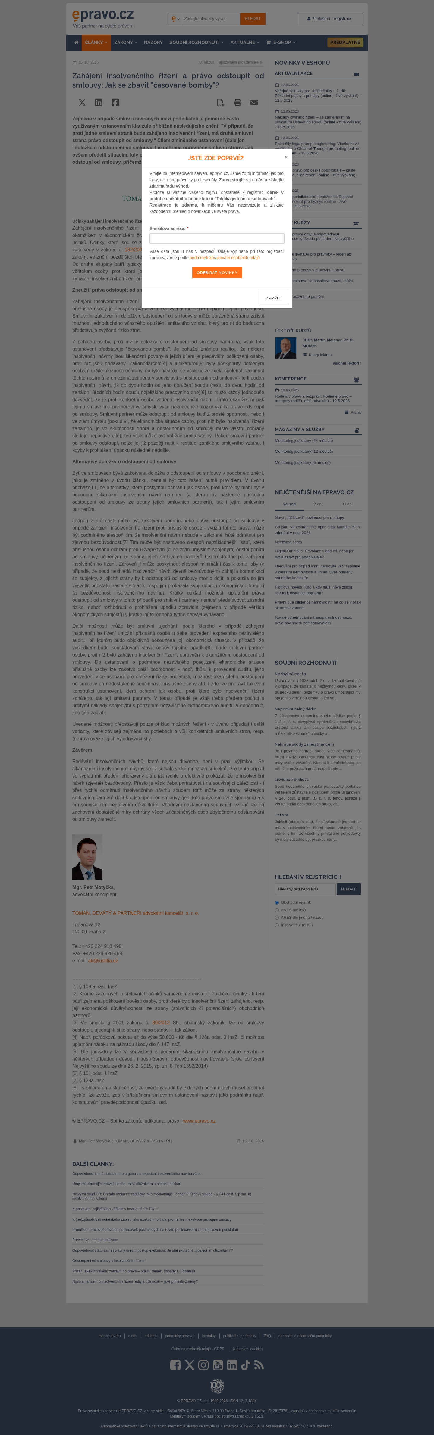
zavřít (273, 298)
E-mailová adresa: (168, 228)
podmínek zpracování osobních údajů (225, 257)
